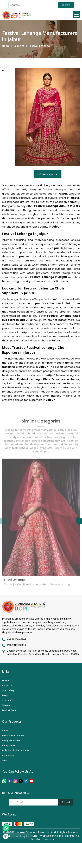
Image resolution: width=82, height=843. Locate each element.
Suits (5, 760)
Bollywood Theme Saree (15, 750)
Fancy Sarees (9, 745)
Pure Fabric (8, 755)
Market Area (9, 710)
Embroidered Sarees (13, 735)
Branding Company (42, 839)
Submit (66, 802)
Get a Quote (47, 174)
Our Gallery (8, 690)
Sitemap (6, 705)
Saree (5, 730)
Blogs (5, 695)
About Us (7, 685)
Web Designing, (49, 835)
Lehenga (19, 45)
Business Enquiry (16, 836)
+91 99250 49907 (16, 639)
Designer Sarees (11, 740)
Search (66, 5)
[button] (79, 521)
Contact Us (8, 700)
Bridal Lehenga (14, 581)
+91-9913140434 (16, 645)
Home (5, 45)
